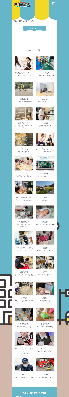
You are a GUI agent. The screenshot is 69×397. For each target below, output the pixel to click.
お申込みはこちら (34, 29)
